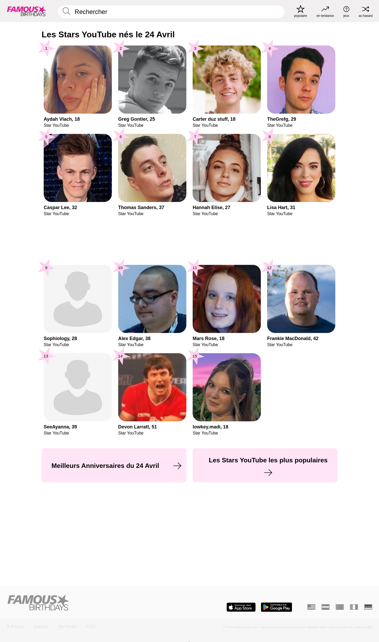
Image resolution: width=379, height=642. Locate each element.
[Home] (96, 603)
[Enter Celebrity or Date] (171, 11)
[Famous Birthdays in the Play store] (276, 607)
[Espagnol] (326, 607)
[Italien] (354, 607)
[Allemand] (368, 607)
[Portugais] (340, 607)
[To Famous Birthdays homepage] (26, 11)
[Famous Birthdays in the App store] (241, 607)
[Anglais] (311, 607)
